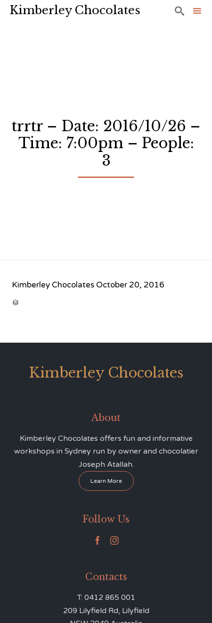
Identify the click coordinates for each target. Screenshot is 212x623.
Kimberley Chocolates (74, 10)
